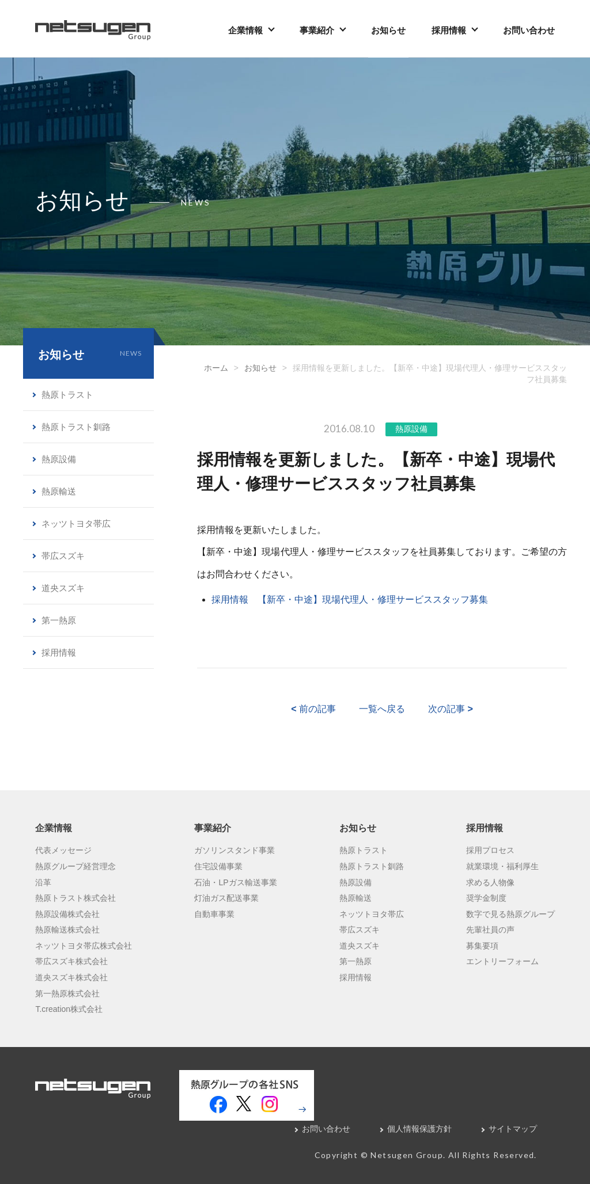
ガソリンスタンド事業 (234, 850)
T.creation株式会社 (69, 1009)
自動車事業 (214, 914)
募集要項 (482, 945)
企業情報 (245, 30)
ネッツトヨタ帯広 (76, 523)
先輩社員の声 (490, 929)
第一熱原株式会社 (67, 993)
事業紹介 (317, 30)
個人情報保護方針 (419, 1128)
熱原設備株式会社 (67, 914)
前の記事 (313, 709)
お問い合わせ (529, 30)
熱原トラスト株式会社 (75, 898)
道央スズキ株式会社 (71, 977)
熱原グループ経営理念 (75, 866)
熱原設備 (411, 428)
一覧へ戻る (382, 709)
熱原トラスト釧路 (76, 427)
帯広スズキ (63, 556)
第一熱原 (58, 620)
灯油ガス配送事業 (226, 898)
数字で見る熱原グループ (510, 914)
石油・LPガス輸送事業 (235, 882)
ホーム (216, 367)
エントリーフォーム (502, 961)
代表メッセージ (63, 850)
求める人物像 (490, 882)
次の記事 (450, 709)
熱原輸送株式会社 (67, 929)
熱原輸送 (58, 491)
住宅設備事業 (218, 866)
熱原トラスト (67, 394)
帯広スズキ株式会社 (71, 961)
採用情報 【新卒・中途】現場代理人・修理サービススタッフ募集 (349, 599)
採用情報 (449, 30)
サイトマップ (513, 1128)
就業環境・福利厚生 (502, 866)
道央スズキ (63, 588)
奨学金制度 (486, 898)
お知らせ (388, 30)
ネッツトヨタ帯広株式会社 (83, 945)
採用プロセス (490, 850)
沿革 (43, 882)
